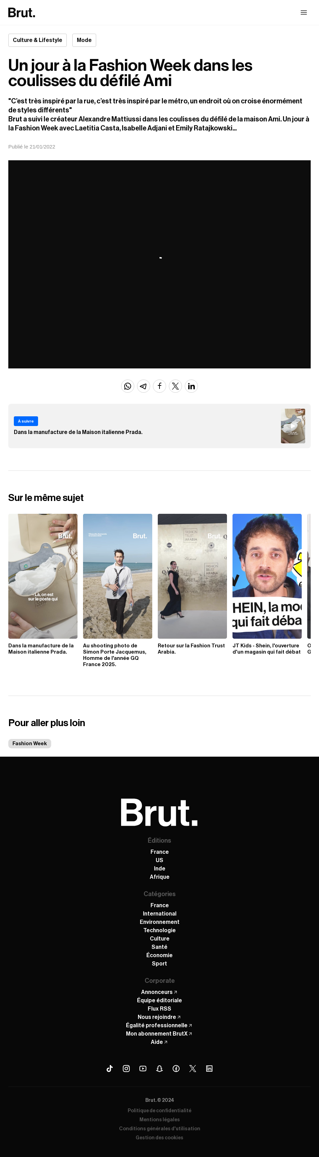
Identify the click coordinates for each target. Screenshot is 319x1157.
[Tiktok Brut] (110, 1068)
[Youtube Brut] (143, 1068)
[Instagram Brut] (126, 1068)
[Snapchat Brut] (159, 1068)
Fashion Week (29, 743)
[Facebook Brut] (176, 1068)
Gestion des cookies (159, 1137)
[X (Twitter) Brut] (193, 1068)
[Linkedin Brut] (209, 1068)
